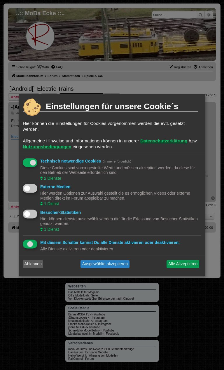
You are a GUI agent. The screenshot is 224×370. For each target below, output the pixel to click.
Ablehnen (33, 264)
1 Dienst (51, 204)
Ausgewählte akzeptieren (105, 264)
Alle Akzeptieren (182, 264)
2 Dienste (52, 178)
